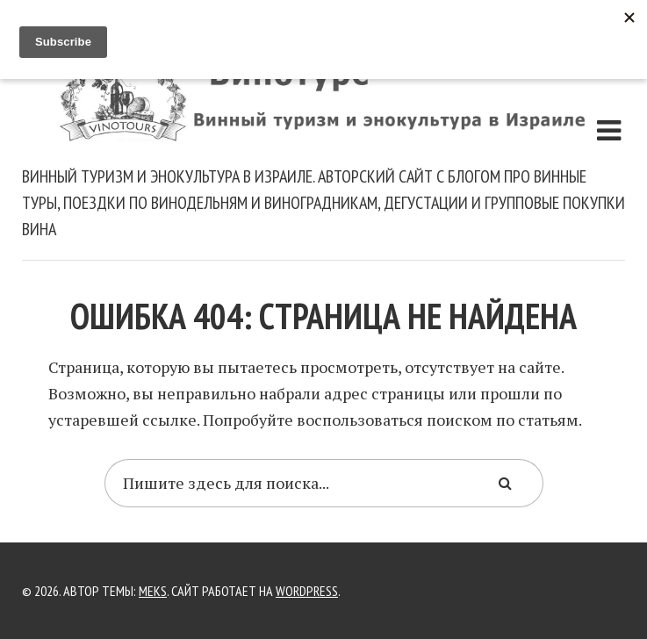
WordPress (307, 591)
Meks (153, 591)
